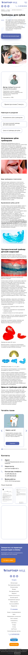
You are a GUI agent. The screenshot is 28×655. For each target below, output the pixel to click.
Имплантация (14, 583)
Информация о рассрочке (14, 616)
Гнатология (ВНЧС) (14, 603)
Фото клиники (14, 618)
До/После (14, 629)
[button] (1, 430)
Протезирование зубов (14, 585)
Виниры (14, 589)
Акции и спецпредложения (14, 612)
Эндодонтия (14, 606)
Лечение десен (14, 597)
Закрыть (17, 653)
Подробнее (12, 443)
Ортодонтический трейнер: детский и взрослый (11, 124)
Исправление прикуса (14, 599)
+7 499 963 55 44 (10, 473)
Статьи (14, 626)
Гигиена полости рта (14, 595)
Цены (14, 614)
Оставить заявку (8, 560)
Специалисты (14, 620)
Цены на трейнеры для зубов (11, 130)
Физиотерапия (14, 601)
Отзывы (14, 624)
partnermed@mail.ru (12, 468)
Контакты (14, 622)
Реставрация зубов (14, 591)
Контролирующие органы (14, 631)
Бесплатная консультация (11, 36)
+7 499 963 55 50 (22, 6)
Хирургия (14, 593)
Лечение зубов (14, 587)
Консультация (14, 644)
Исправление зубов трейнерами (12, 117)
